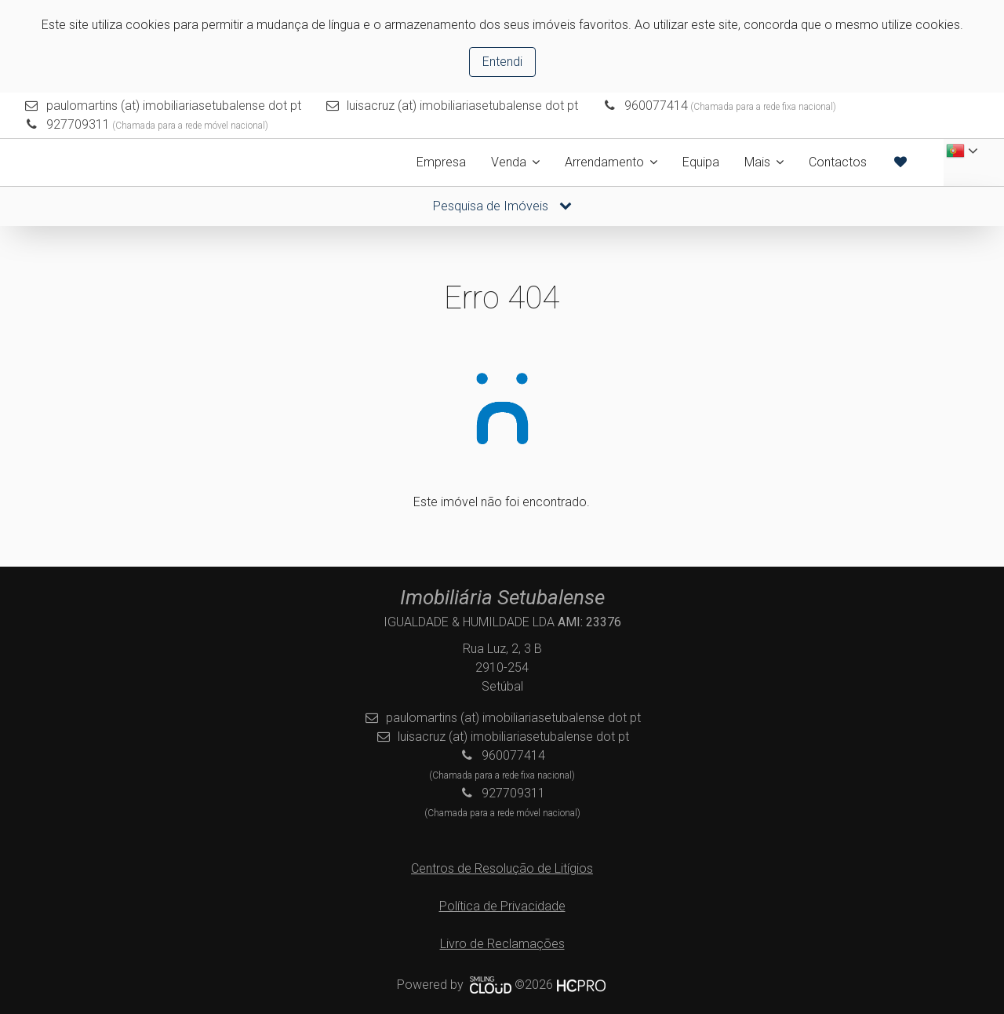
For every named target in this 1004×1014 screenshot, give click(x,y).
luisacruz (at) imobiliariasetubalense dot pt (462, 105)
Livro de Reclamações (502, 943)
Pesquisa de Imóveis (502, 206)
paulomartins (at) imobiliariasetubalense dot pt (173, 105)
